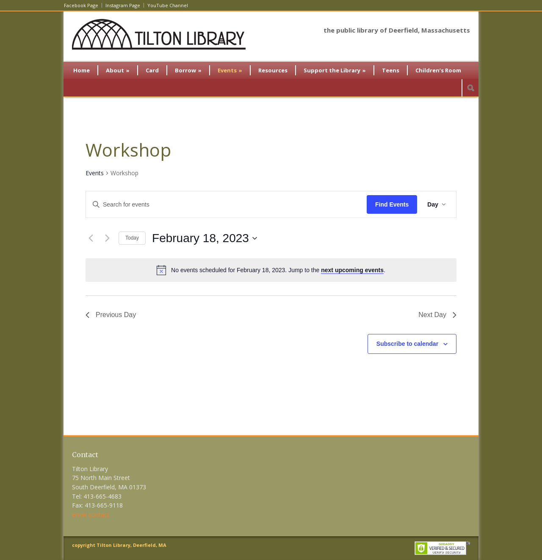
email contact (90, 514)
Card (152, 70)
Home (81, 70)
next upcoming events (352, 270)
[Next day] (107, 238)
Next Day (437, 314)
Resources (273, 70)
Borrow (188, 70)
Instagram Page (122, 5)
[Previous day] (91, 238)
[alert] (271, 270)
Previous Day (111, 314)
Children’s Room (438, 70)
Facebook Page (81, 5)
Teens (390, 70)
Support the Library (335, 70)
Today (132, 238)
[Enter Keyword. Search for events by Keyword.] (226, 204)
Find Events (392, 204)
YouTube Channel (167, 5)
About (118, 70)
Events (230, 70)
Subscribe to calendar (407, 343)
